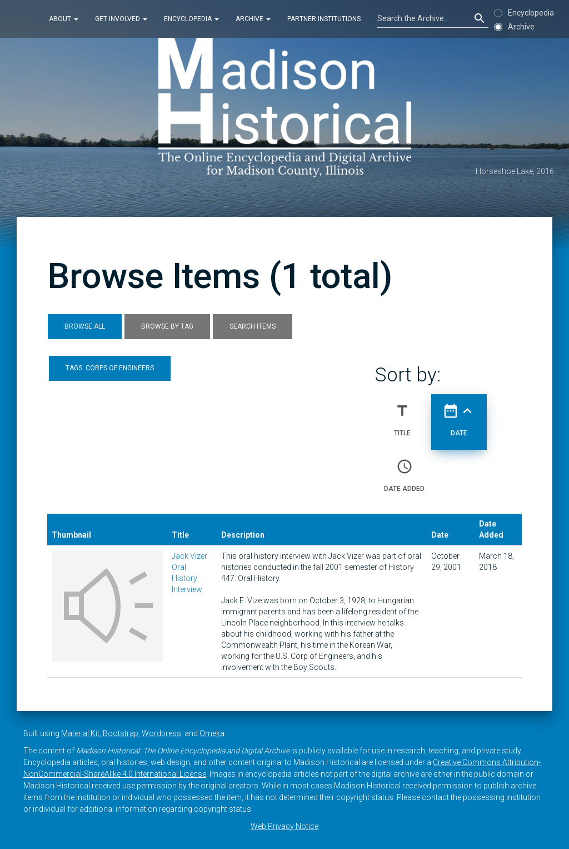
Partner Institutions (324, 19)
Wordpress (161, 733)
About (63, 19)
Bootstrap (120, 733)
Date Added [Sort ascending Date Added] (404, 471)
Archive (253, 19)
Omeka (211, 733)
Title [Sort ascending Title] (402, 415)
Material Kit (80, 733)
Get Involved (121, 19)
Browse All (84, 326)
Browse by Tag (167, 326)
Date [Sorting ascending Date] (459, 415)
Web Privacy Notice (284, 826)
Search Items (252, 326)
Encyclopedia (191, 19)
